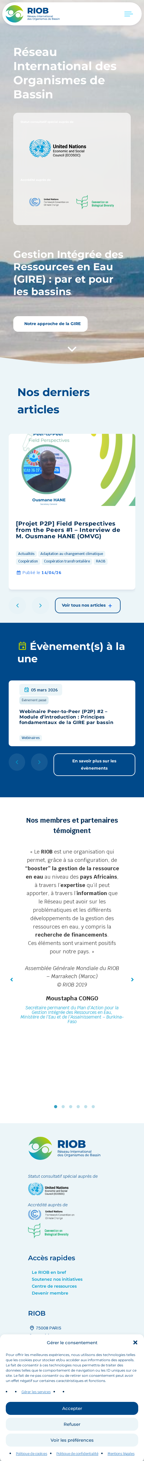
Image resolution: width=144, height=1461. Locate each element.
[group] (72, 512)
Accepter (72, 1428)
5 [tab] (87, 1107)
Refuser (72, 1444)
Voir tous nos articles (88, 605)
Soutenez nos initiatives (57, 1279)
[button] (135, 1363)
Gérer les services (36, 1412)
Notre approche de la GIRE (52, 323)
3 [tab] (72, 1107)
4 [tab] (79, 1107)
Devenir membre (50, 1293)
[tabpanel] (72, 937)
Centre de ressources (54, 1286)
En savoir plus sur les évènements (94, 764)
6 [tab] (94, 1107)
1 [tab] (57, 1107)
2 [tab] (64, 1107)
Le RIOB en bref (49, 1272)
